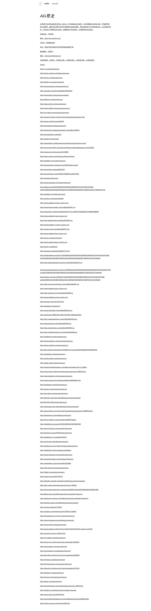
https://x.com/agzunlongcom (49, 69)
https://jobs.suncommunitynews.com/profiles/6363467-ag (59, 284)
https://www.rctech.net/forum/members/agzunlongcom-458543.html (63, 371)
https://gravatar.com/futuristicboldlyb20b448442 (56, 91)
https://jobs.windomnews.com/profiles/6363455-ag (57, 328)
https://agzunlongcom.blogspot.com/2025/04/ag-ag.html (59, 165)
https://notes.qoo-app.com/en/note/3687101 (55, 603)
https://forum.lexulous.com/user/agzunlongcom (56, 428)
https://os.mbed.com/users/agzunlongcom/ (54, 113)
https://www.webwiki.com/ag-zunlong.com (54, 203)
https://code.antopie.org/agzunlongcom (53, 358)
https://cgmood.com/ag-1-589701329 (52, 533)
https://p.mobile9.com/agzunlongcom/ (53, 538)
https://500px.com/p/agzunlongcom (52, 82)
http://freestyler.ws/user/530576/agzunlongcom (56, 433)
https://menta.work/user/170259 (51, 507)
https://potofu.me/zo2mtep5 (49, 139)
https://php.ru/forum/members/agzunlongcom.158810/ (58, 485)
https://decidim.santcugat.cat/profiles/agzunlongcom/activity (60, 398)
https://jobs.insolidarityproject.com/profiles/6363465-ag (58, 332)
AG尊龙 (46, 3)
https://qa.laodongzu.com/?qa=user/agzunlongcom (57, 516)
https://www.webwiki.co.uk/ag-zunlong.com (54, 225)
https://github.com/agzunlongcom (51, 99)
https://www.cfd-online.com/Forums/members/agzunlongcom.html (62, 117)
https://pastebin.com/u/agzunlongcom (53, 161)
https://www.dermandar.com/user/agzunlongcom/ (56, 459)
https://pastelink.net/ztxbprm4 (50, 306)
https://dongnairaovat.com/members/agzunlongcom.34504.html (61, 586)
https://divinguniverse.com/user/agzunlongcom (56, 564)
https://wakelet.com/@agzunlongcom (52, 194)
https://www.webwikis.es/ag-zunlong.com (54, 297)
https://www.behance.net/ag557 (51, 134)
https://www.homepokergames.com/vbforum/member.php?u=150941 (63, 367)
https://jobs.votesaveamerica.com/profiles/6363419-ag (58, 319)
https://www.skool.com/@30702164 (52, 594)
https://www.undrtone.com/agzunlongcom (54, 345)
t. (40, 3)
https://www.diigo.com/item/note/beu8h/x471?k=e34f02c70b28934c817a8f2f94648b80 (69, 212)
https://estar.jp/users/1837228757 (51, 476)
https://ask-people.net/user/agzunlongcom (54, 468)
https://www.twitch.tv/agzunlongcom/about (54, 95)
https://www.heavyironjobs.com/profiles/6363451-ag (57, 207)
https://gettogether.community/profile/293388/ (55, 463)
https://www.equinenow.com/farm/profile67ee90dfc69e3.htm (60, 380)
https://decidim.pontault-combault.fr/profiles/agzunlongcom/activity (62, 481)
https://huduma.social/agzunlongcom (52, 560)
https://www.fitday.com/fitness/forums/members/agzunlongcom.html (63, 143)
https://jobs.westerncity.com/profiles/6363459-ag (56, 293)
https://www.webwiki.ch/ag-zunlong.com (53, 216)
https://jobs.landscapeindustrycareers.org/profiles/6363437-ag (61, 262)
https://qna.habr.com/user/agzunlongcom (54, 393)
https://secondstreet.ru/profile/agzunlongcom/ (55, 551)
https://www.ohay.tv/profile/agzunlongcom (54, 442)
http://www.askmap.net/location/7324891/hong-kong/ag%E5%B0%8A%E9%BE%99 (68, 350)
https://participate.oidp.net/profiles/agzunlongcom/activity (59, 406)
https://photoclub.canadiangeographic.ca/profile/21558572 (60, 130)
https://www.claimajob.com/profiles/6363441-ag (56, 310)
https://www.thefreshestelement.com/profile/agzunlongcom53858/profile (64, 599)
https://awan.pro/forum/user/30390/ (52, 121)
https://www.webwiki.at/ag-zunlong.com (53, 288)
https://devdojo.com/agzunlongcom (52, 573)
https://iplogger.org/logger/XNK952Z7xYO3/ (55, 251)
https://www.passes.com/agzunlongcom (53, 546)
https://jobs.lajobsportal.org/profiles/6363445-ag (56, 220)
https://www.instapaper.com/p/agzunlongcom (55, 183)
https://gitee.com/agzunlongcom (51, 581)
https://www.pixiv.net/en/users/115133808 (54, 152)
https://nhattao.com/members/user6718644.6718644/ (58, 511)
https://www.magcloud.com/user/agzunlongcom (56, 455)
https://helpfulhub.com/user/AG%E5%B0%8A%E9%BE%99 (60, 424)
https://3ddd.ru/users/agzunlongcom (52, 472)
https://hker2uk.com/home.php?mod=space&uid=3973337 (60, 568)
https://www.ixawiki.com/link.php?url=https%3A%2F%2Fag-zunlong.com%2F (66, 529)
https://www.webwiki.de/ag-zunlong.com (53, 242)
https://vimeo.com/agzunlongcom (51, 78)
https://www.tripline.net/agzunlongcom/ (53, 525)
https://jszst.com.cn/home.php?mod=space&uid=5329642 (59, 542)
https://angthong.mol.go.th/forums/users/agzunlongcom (59, 446)
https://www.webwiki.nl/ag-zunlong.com (53, 233)
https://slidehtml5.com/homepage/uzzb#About (55, 450)
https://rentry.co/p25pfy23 (48, 247)
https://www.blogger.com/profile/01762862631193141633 (59, 174)
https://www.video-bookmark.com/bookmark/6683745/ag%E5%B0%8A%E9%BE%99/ (69, 490)
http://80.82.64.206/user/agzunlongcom (53, 402)
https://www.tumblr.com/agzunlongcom (53, 104)
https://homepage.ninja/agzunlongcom (53, 126)
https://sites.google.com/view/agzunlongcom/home (57, 156)
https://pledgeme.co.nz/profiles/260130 (53, 437)
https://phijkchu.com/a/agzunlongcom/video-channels (58, 590)
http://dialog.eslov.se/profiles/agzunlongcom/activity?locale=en (61, 494)
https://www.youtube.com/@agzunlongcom (54, 73)
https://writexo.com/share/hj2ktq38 (51, 198)
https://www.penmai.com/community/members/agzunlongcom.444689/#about (66, 411)
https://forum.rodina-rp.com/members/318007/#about (58, 420)
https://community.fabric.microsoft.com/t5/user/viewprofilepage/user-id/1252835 (67, 148)
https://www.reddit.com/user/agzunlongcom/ (55, 108)
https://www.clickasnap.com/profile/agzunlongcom (57, 520)
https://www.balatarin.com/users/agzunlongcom (56, 376)
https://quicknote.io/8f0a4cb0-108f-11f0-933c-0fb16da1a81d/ (60, 315)
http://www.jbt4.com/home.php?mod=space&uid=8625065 (60, 555)
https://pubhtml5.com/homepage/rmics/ (53, 337)
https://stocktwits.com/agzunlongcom (52, 354)
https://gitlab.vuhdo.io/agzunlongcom (52, 363)
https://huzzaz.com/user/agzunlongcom (53, 577)
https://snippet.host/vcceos (49, 178)
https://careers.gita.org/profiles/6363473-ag (54, 229)
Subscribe (55, 3)
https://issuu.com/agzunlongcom (51, 238)
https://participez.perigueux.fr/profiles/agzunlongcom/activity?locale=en (64, 498)
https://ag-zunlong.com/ (53, 38)
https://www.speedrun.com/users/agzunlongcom (56, 341)
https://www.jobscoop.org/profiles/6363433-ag (55, 323)
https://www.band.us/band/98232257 (52, 169)
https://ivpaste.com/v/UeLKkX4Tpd (52, 302)
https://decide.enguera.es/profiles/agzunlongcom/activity (59, 503)
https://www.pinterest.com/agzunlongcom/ (54, 86)
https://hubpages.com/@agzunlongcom (53, 385)
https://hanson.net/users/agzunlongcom (53, 389)
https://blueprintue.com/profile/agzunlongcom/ (55, 415)
